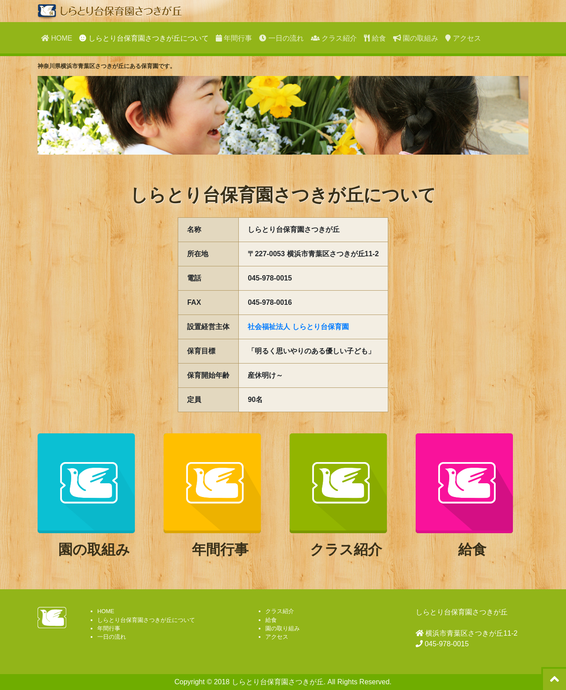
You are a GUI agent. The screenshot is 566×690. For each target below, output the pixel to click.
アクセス (463, 38)
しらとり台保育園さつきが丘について (143, 38)
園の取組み (415, 38)
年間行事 (234, 38)
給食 (375, 38)
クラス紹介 (334, 38)
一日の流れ (281, 38)
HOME (56, 38)
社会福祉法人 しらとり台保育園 (298, 326)
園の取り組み (282, 628)
